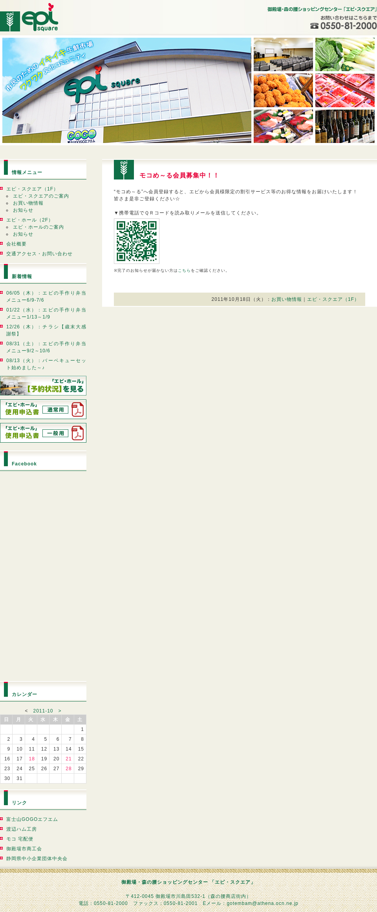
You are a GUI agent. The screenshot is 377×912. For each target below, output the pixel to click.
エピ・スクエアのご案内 (41, 196)
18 (32, 759)
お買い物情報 (28, 203)
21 (68, 759)
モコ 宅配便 (19, 839)
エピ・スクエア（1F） (32, 189)
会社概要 (16, 244)
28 (68, 768)
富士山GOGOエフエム (32, 819)
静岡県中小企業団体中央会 (37, 858)
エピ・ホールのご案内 (38, 227)
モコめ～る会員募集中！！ (179, 175)
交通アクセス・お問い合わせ (39, 253)
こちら (184, 270)
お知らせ (23, 210)
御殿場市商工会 (24, 849)
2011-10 (43, 711)
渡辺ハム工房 (21, 829)
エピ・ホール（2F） (29, 220)
